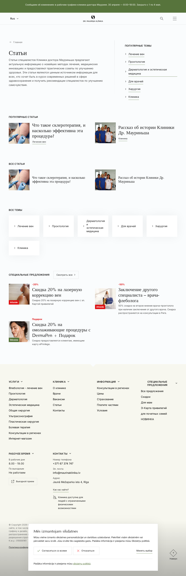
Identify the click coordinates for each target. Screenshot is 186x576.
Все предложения (152, 391)
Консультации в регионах (25, 433)
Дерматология (18, 399)
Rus (12, 18)
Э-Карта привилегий (154, 408)
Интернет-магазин (20, 438)
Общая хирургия (19, 410)
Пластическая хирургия (24, 421)
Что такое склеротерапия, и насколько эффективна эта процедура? (58, 130)
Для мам (146, 402)
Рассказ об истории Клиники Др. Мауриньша (146, 130)
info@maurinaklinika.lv (66, 472)
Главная (17, 42)
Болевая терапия (19, 427)
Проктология (17, 393)
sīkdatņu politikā (81, 563)
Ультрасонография (21, 416)
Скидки (145, 396)
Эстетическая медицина (24, 405)
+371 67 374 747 (63, 463)
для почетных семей (154, 413)
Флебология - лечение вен (25, 388)
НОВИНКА (147, 419)
